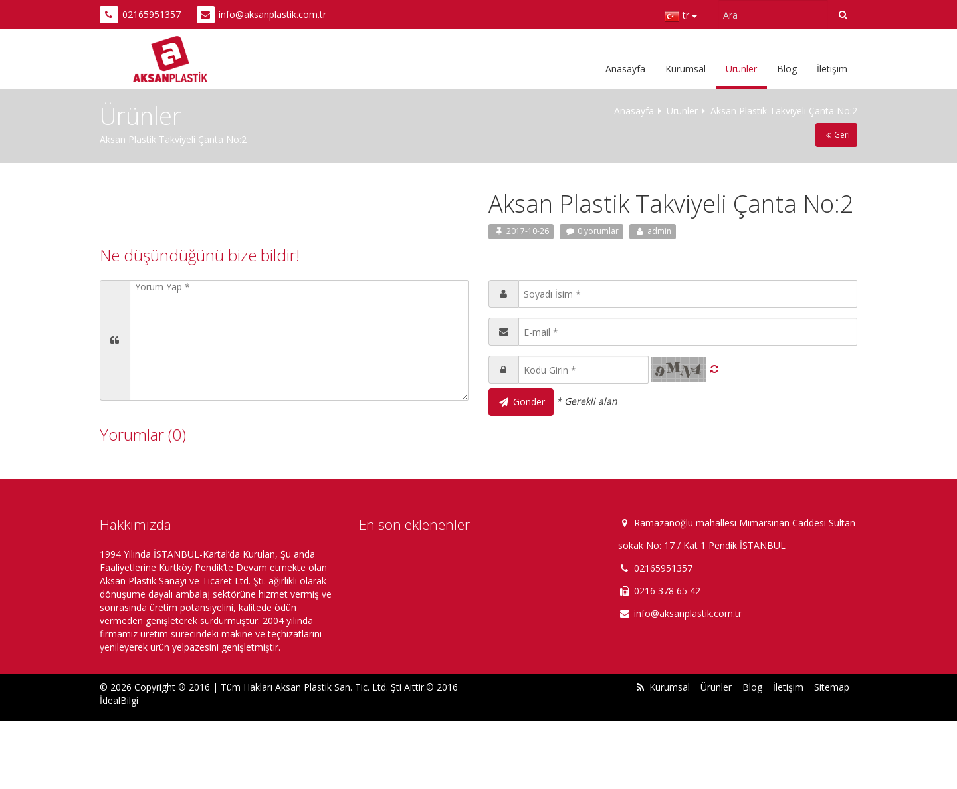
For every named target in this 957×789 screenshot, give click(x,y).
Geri (836, 134)
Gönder (521, 401)
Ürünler (741, 68)
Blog (787, 68)
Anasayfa (625, 68)
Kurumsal (685, 68)
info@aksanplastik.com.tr (272, 14)
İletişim (832, 68)
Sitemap (831, 687)
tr (680, 17)
